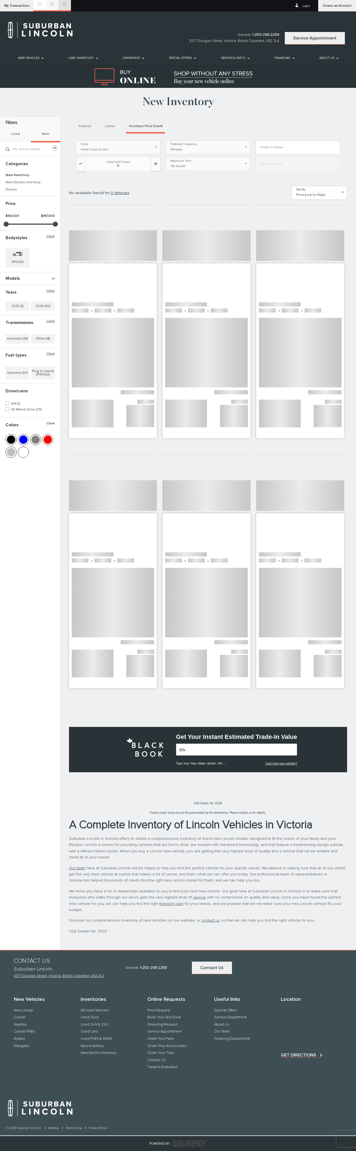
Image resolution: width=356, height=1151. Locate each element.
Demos (11, 189)
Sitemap (54, 1128)
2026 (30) (43, 342)
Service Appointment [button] (315, 38)
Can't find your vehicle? (281, 763)
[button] (16, 5)
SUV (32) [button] (17, 261)
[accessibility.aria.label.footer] (190, 1143)
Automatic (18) (17, 375)
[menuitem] (30, 58)
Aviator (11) (13, 286)
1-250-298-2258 (265, 35)
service (199, 897)
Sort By (300, 189)
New (45, 134)
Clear (50, 236)
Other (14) (43, 375)
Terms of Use (74, 1128)
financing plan (171, 904)
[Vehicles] (236, 750)
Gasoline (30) (17, 409)
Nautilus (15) (15, 300)
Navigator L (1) (16, 315)
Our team (77, 868)
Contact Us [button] (212, 968)
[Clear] (55, 148)
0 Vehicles (120, 193)
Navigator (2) (15, 308)
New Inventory (17, 175)
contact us (210, 920)
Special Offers (180, 58)
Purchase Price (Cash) (145, 126)
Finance (85, 126)
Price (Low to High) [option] (310, 195)
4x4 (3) (15, 440)
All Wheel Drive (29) (26, 445)
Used (15, 134)
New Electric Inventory (23, 182)
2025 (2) (17, 342)
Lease (110, 126)
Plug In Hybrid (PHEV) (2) (43, 409)
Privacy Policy (98, 1128)
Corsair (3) (13, 293)
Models (30, 278)
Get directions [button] (298, 1055)
